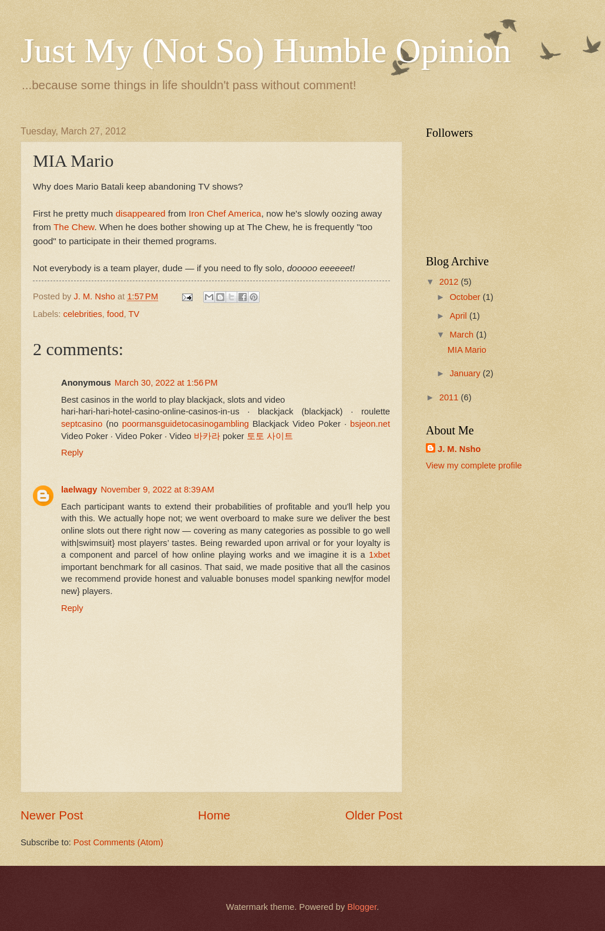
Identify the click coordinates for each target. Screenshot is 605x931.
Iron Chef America (225, 213)
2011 (450, 397)
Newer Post (52, 815)
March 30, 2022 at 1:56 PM (166, 382)
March (462, 334)
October (465, 297)
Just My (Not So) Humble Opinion (266, 50)
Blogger (362, 907)
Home (214, 815)
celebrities (82, 314)
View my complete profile (474, 465)
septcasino (81, 424)
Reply (72, 452)
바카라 (207, 436)
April (459, 316)
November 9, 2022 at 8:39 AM (157, 489)
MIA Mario (467, 350)
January (465, 373)
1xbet (379, 554)
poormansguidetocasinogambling (185, 424)
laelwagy (79, 489)
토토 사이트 (270, 436)
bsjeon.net (370, 424)
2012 (450, 281)
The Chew (74, 227)
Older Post (373, 815)
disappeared (141, 213)
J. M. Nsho (459, 449)
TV (134, 314)
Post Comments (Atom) (118, 842)
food (115, 314)
